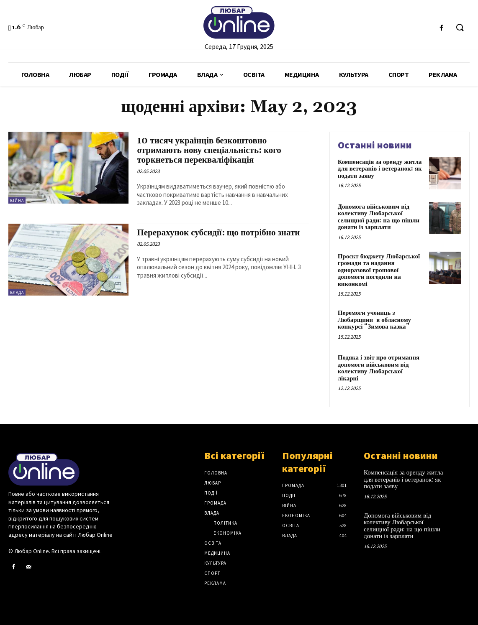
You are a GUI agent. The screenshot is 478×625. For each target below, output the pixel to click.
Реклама (215, 583)
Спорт (212, 573)
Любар (212, 483)
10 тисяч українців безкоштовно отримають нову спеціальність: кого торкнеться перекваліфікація (209, 150)
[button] (460, 28)
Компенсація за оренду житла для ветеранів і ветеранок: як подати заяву (380, 169)
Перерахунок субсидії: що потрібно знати (218, 232)
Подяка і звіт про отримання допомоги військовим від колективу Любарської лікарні (379, 368)
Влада (17, 292)
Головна (215, 473)
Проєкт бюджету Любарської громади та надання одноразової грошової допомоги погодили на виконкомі (379, 270)
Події (211, 493)
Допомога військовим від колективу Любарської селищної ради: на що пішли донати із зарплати (378, 217)
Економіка (227, 533)
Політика (225, 523)
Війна (17, 200)
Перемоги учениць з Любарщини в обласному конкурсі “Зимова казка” (374, 320)
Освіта (212, 543)
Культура (215, 563)
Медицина (217, 553)
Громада (215, 503)
